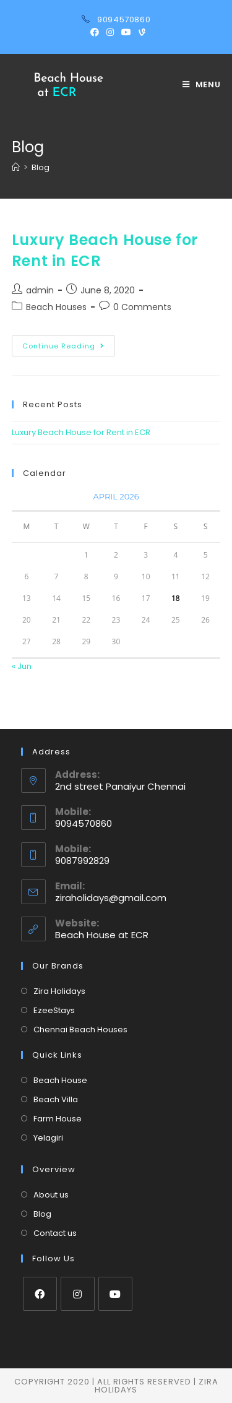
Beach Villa (55, 1099)
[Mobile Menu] (202, 85)
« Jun (22, 666)
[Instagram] (78, 1294)
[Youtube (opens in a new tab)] (126, 32)
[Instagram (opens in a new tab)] (110, 32)
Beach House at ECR (101, 934)
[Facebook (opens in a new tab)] (95, 32)
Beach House (60, 1080)
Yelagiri (48, 1138)
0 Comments (142, 307)
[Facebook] (40, 1294)
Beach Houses (56, 307)
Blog (42, 1214)
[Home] (16, 167)
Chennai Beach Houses (80, 1029)
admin (40, 290)
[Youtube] (115, 1294)
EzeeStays (54, 1010)
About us (51, 1195)
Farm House (57, 1119)
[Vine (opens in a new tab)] (140, 32)
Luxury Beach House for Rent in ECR (81, 432)
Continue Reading (68, 348)
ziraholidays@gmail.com (110, 897)
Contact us (55, 1233)
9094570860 (123, 19)
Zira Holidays (59, 991)
